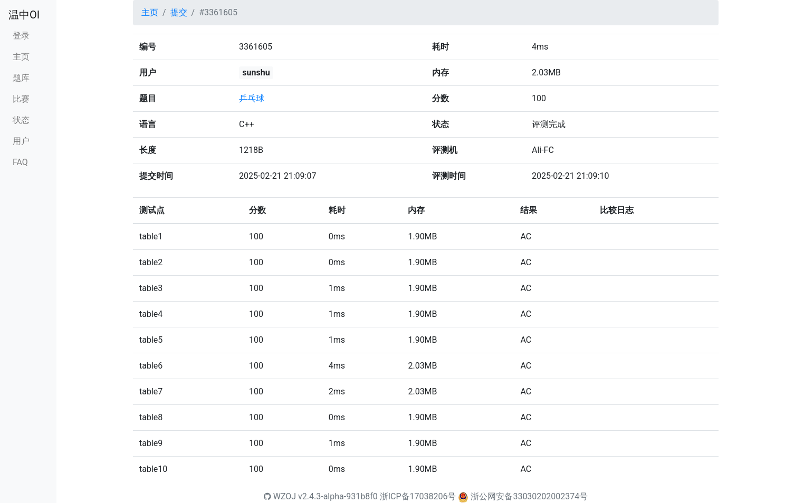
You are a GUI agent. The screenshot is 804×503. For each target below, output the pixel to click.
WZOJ (280, 496)
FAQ (20, 162)
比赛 (21, 99)
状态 (21, 120)
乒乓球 (251, 98)
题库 (21, 78)
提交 (178, 12)
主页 (21, 57)
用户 (21, 141)
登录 (21, 36)
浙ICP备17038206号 (418, 496)
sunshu (256, 72)
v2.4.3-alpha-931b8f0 (338, 496)
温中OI (24, 14)
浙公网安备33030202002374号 (529, 496)
